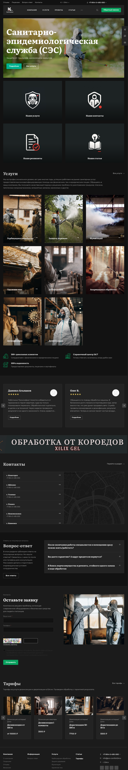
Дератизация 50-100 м (78, 726)
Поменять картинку (10, 644)
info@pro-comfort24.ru (112, 758)
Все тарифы (118, 683)
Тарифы (79, 759)
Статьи (79, 754)
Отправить (11, 662)
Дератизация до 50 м (109, 726)
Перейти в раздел (115, 464)
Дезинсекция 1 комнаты (46, 724)
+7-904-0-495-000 (97, 3)
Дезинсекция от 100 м (16, 726)
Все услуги (31, 66)
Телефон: (7, 626)
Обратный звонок (111, 10)
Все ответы (11, 576)
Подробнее (14, 66)
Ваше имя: (7, 616)
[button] (84, 545)
